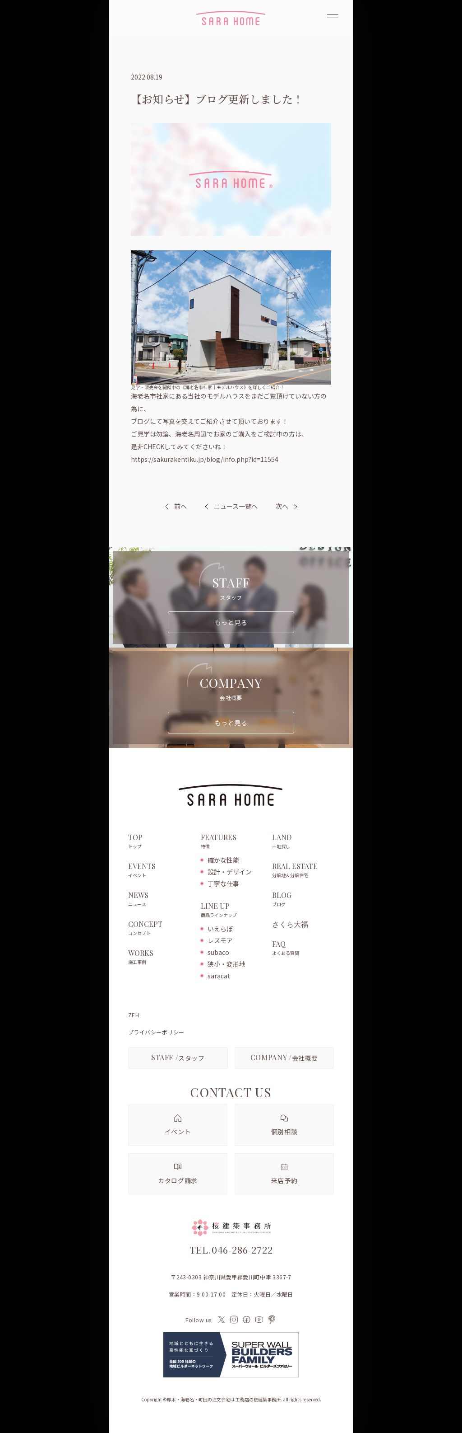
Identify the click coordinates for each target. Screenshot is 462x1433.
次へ (282, 506)
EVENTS (160, 871)
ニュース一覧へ (231, 506)
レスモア (220, 940)
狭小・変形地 (226, 963)
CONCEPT (160, 929)
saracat (219, 975)
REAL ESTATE (303, 871)
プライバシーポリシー (156, 1032)
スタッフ (178, 1057)
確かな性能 (223, 859)
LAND (303, 842)
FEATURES (232, 842)
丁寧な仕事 (223, 883)
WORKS (160, 958)
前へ (180, 506)
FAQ (303, 949)
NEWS (160, 900)
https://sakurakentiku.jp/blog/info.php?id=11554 (204, 459)
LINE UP (232, 911)
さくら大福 (290, 924)
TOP (160, 842)
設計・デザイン (230, 871)
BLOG (303, 900)
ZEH (133, 1015)
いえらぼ (220, 928)
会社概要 (284, 1057)
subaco (218, 952)
